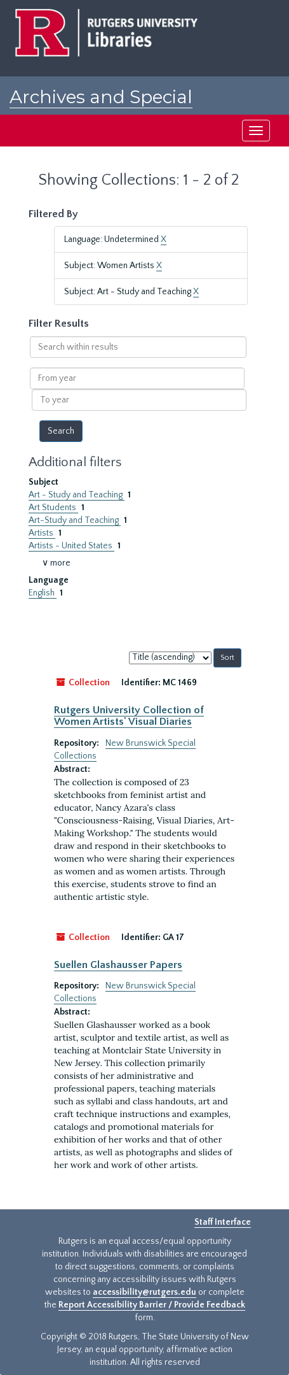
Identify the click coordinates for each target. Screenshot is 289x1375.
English (43, 593)
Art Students (53, 507)
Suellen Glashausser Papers (118, 965)
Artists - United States (71, 546)
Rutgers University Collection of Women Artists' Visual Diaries (129, 715)
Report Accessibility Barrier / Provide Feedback (151, 1305)
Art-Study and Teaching (75, 520)
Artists (42, 533)
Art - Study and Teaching (76, 495)
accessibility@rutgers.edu (144, 1292)
